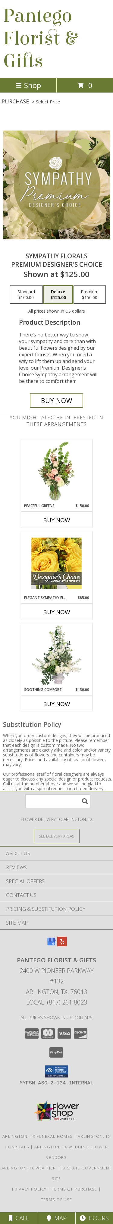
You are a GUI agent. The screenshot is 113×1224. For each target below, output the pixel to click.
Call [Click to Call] (19, 1218)
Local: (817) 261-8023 (56, 1002)
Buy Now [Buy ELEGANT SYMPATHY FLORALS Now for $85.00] (56, 612)
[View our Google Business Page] (51, 944)
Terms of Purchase (74, 1189)
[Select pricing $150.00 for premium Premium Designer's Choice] (89, 294)
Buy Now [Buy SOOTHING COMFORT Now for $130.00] (56, 704)
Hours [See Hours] (94, 1218)
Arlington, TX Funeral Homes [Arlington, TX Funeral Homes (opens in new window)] (37, 1136)
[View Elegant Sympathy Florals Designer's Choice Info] (56, 563)
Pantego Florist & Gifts (40, 38)
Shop (28, 85)
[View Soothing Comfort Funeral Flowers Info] (56, 655)
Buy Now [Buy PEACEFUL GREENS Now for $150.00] (56, 520)
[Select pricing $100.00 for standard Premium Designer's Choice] (26, 294)
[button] (56, 1071)
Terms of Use (56, 1199)
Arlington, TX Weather (29, 1168)
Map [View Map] (57, 1218)
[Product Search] (57, 801)
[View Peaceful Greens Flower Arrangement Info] (56, 471)
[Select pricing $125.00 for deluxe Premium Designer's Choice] (58, 294)
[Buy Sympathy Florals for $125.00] (56, 400)
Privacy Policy (29, 1189)
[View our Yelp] (62, 944)
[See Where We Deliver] (57, 836)
